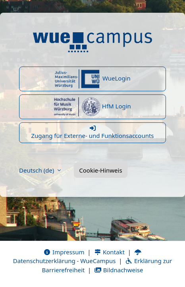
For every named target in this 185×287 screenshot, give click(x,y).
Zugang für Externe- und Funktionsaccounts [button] (92, 132)
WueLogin (92, 78)
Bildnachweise (118, 270)
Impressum (63, 252)
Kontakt (109, 252)
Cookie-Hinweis (100, 170)
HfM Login (92, 106)
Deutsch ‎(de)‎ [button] (37, 170)
